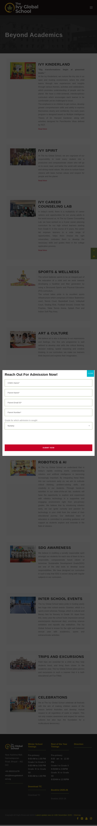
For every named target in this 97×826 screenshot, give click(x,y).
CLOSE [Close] (90, 373)
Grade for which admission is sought (21, 420)
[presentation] (23, 437)
